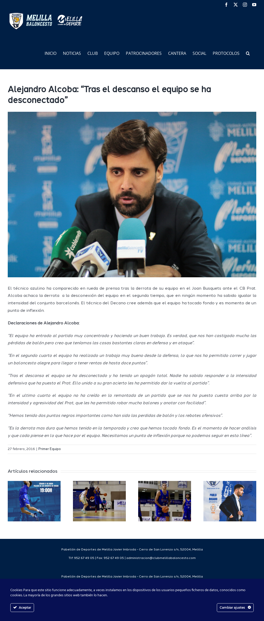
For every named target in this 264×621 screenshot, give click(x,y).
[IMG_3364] (132, 194)
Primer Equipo (49, 449)
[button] (248, 53)
